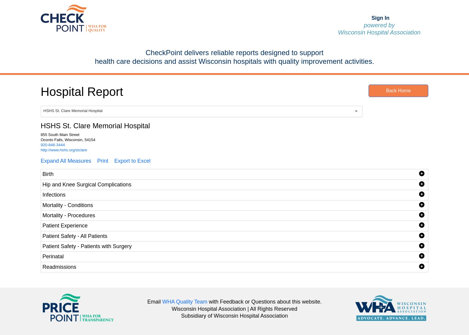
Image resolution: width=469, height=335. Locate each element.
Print (102, 161)
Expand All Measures (66, 161)
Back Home (398, 90)
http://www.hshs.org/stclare (64, 150)
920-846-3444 (53, 145)
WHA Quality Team (185, 302)
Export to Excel (132, 161)
